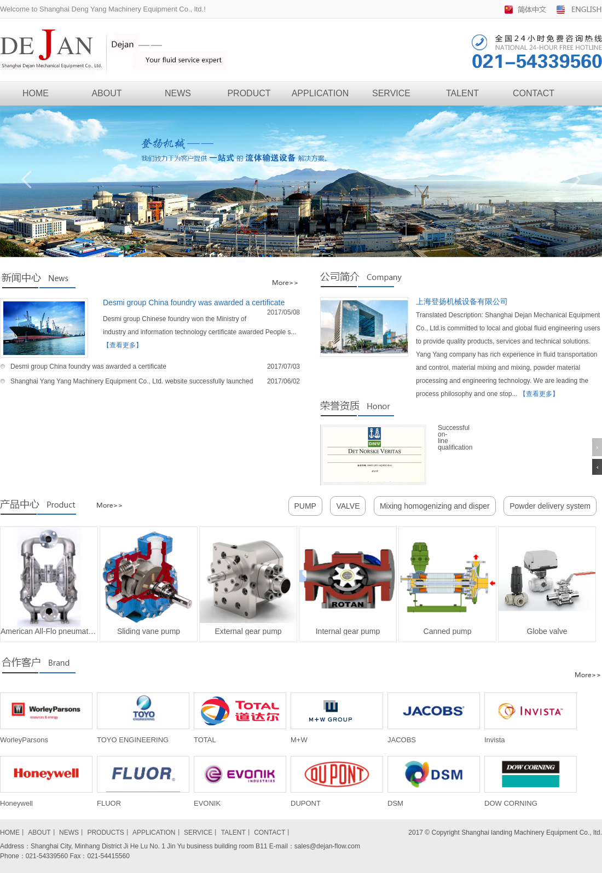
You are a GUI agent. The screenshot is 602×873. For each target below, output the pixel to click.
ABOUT (106, 93)
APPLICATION (320, 93)
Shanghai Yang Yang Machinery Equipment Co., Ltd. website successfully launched (131, 381)
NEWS (178, 93)
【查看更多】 (122, 345)
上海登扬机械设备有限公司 (462, 301)
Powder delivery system (550, 506)
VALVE (348, 506)
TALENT (462, 93)
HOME (35, 93)
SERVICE (391, 93)
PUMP (305, 506)
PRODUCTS (105, 832)
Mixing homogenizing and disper (435, 506)
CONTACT (533, 93)
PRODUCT (248, 93)
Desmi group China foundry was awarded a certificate (194, 302)
